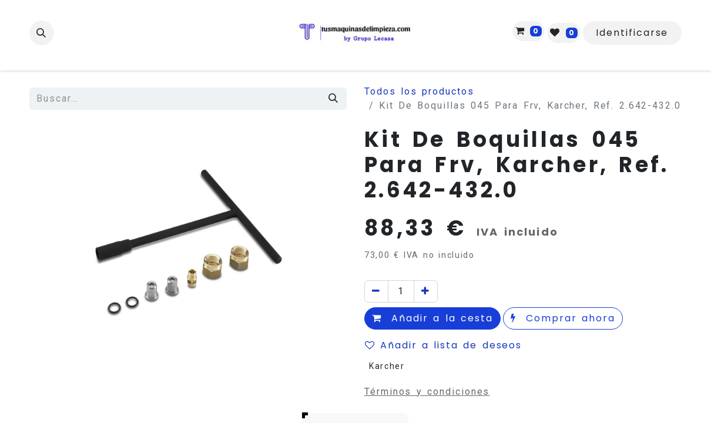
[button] (41, 33)
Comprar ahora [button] (563, 318)
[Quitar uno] (376, 291)
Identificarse (632, 32)
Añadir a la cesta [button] (432, 318)
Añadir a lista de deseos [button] (443, 345)
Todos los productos (419, 91)
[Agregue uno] (426, 291)
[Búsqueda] (334, 99)
